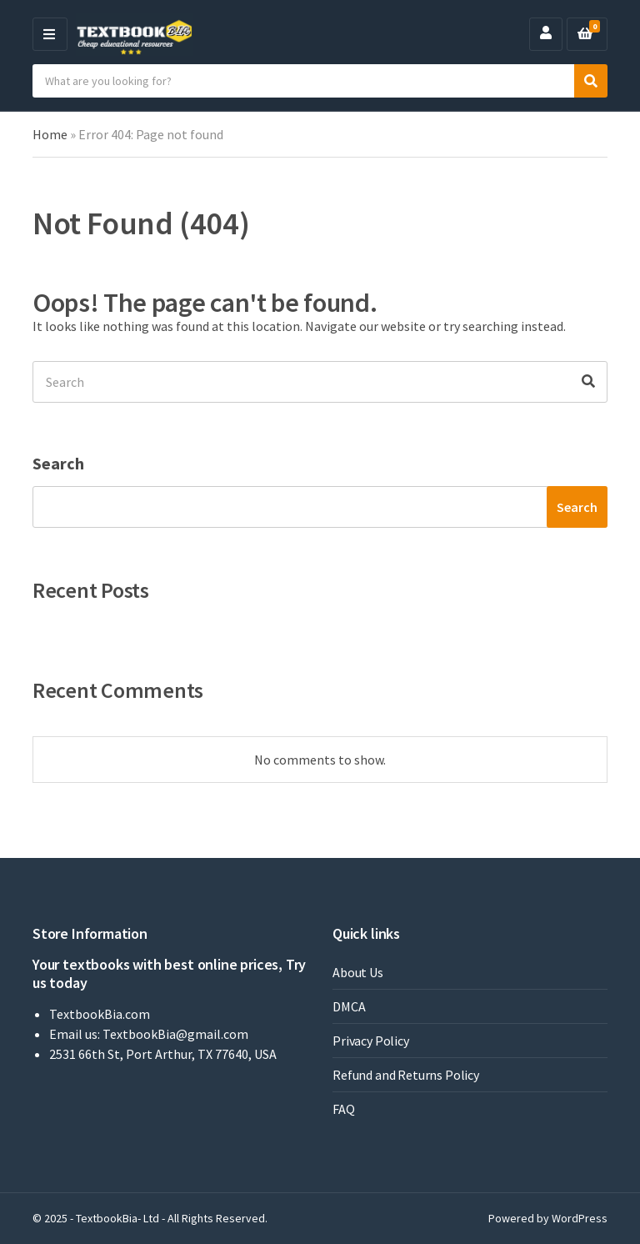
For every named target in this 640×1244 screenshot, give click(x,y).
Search (58, 463)
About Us (357, 972)
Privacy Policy (370, 1040)
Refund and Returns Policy (405, 1074)
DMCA (348, 1006)
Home (50, 134)
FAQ (343, 1109)
